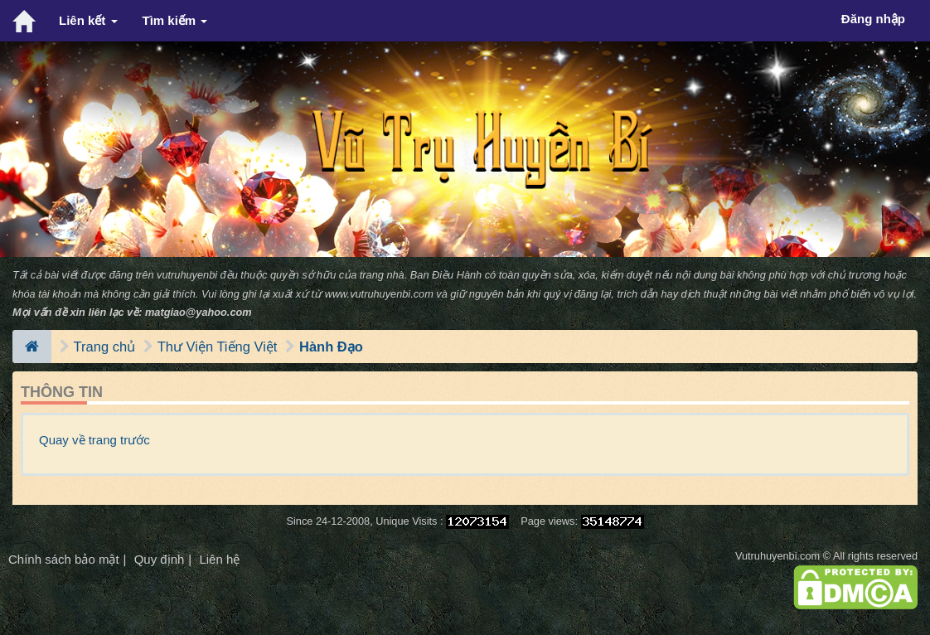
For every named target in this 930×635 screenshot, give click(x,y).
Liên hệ (219, 559)
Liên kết (88, 20)
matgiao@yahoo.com (198, 312)
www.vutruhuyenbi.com (379, 294)
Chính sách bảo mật (63, 559)
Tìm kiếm (175, 20)
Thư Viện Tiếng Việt (217, 346)
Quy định (159, 559)
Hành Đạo (331, 346)
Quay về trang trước (94, 440)
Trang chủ (105, 346)
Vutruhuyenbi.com (777, 556)
